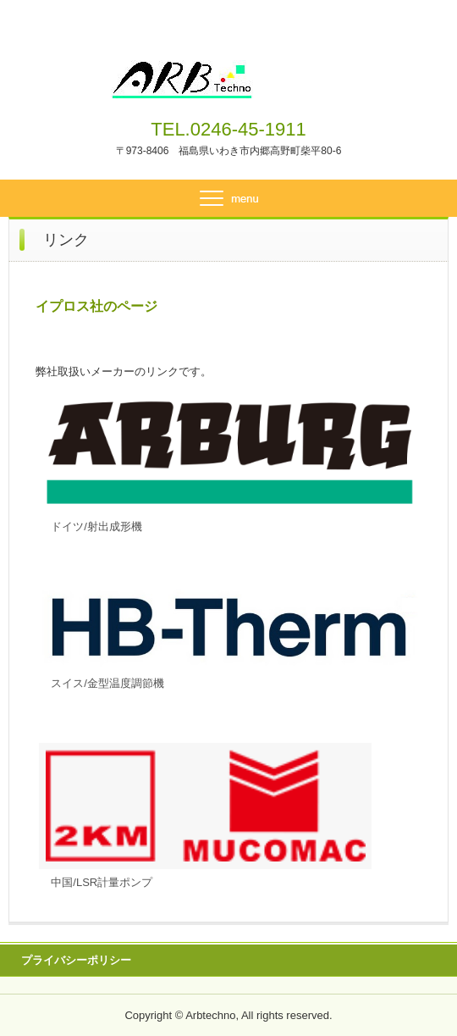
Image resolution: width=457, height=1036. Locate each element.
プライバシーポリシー (76, 960)
